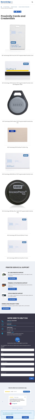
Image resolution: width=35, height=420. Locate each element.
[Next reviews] (32, 401)
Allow (25, 417)
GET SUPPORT (12, 278)
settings (10, 417)
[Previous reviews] (3, 401)
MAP (13, 332)
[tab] (13, 408)
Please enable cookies (11, 325)
